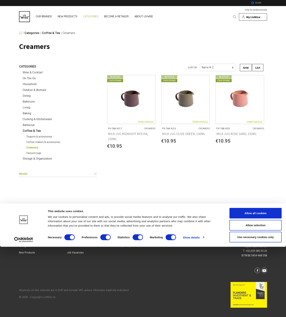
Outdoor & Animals (34, 90)
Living (26, 107)
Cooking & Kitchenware (37, 119)
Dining (27, 96)
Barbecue (29, 125)
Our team (72, 245)
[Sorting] (217, 67)
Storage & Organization (37, 158)
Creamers (69, 33)
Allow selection (255, 295)
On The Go (29, 78)
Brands (23, 239)
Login (166, 239)
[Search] (234, 17)
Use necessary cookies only (255, 307)
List (257, 67)
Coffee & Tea (51, 33)
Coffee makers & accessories (43, 142)
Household (29, 84)
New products (27, 252)
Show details (191, 307)
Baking (27, 113)
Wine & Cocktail (32, 72)
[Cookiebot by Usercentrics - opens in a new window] (24, 310)
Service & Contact (173, 245)
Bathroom (29, 101)
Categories (31, 33)
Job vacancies (75, 252)
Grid (245, 67)
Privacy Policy (122, 245)
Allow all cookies (256, 283)
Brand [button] (58, 173)
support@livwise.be (256, 246)
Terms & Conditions (126, 239)
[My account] (253, 17)
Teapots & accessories (39, 136)
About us (72, 239)
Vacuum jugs (33, 153)
